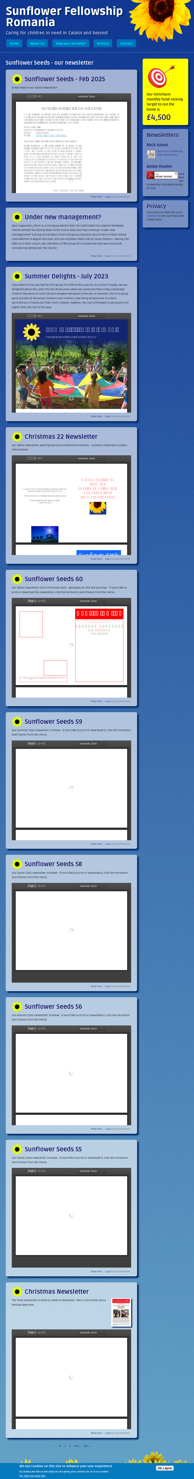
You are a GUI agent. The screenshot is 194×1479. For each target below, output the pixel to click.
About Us (37, 43)
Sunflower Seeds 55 (53, 1149)
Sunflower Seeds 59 (53, 722)
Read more (96, 196)
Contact (126, 43)
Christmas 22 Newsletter (61, 437)
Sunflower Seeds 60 (54, 579)
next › (77, 1445)
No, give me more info (32, 1475)
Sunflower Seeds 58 (53, 864)
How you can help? (71, 43)
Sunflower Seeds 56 (53, 1007)
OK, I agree (165, 1468)
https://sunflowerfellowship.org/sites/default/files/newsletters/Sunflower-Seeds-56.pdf (71, 1075)
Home (14, 43)
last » (87, 1445)
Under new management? (63, 217)
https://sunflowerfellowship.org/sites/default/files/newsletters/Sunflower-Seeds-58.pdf (71, 933)
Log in (108, 196)
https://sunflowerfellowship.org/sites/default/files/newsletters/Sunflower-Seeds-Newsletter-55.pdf (71, 1218)
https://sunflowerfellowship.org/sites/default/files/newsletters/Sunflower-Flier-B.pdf (71, 363)
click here (152, 216)
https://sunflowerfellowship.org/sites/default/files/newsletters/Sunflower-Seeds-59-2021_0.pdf (71, 790)
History (103, 43)
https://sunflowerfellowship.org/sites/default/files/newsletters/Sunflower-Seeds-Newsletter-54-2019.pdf (71, 1379)
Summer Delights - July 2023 (66, 276)
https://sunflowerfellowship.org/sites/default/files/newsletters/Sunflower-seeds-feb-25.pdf (71, 143)
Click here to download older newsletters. (170, 153)
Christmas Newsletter (57, 1292)
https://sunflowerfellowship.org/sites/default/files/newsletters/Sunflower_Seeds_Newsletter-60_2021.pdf (71, 648)
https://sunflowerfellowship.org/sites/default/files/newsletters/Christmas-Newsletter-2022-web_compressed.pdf (71, 505)
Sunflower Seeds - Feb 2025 (65, 79)
